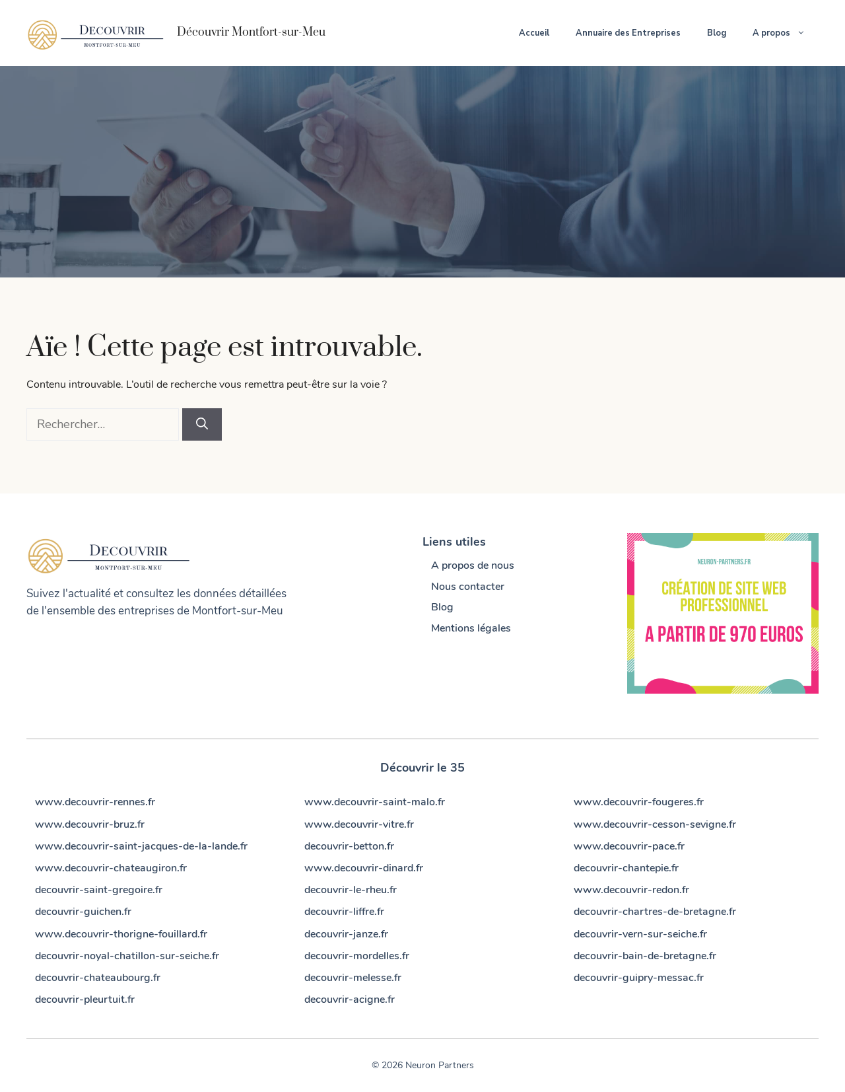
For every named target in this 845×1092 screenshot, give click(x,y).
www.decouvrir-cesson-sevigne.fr (655, 824)
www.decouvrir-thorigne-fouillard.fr (121, 934)
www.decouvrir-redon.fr (631, 890)
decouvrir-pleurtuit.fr (85, 999)
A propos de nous (472, 565)
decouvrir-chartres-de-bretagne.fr (655, 911)
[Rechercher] (202, 424)
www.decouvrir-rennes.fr (95, 802)
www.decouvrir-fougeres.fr (639, 802)
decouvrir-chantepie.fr (626, 868)
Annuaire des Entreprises (628, 33)
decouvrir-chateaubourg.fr (97, 977)
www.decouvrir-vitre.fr (359, 824)
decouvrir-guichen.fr (83, 911)
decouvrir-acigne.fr (349, 999)
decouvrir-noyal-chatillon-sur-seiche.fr (127, 956)
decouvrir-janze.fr (346, 934)
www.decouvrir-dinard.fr (363, 868)
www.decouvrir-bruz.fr (90, 824)
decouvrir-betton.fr (349, 846)
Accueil (534, 33)
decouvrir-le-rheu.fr (350, 890)
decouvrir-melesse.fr (352, 977)
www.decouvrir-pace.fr (629, 846)
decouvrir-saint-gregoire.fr (98, 890)
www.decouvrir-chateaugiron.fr (111, 868)
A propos (786, 33)
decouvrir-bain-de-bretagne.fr (645, 956)
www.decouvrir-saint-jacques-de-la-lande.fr (141, 846)
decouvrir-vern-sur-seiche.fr (640, 934)
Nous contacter (467, 586)
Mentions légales (471, 628)
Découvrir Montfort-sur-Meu (251, 32)
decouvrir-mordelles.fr (356, 956)
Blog (716, 33)
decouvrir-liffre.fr (344, 911)
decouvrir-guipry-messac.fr (639, 977)
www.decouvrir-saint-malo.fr (374, 802)
